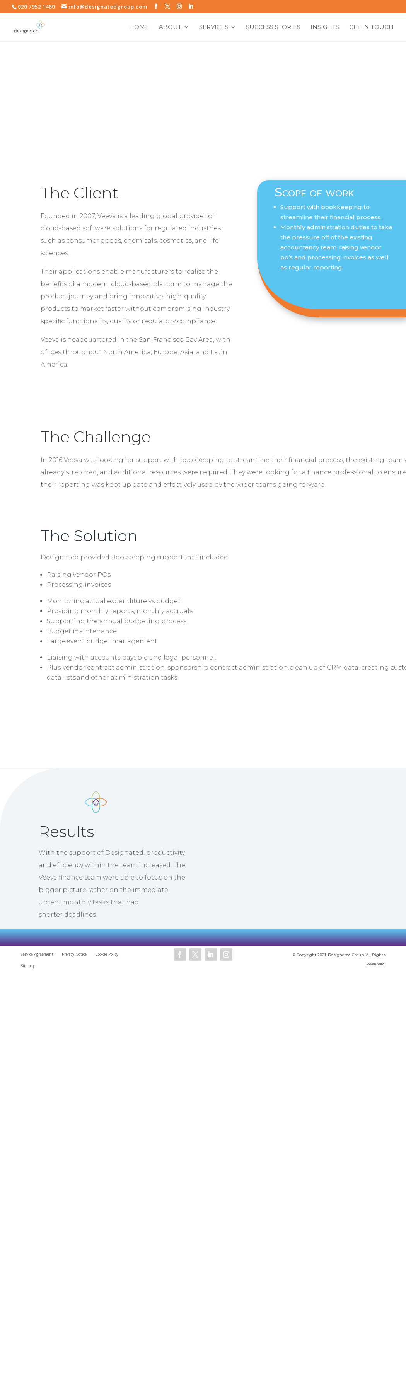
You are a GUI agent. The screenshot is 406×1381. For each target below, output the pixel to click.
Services (213, 28)
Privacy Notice (74, 954)
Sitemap (27, 965)
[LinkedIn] (191, 6)
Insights (324, 28)
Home (139, 28)
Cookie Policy (106, 954)
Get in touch (371, 28)
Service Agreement (36, 954)
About (170, 28)
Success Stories (273, 28)
